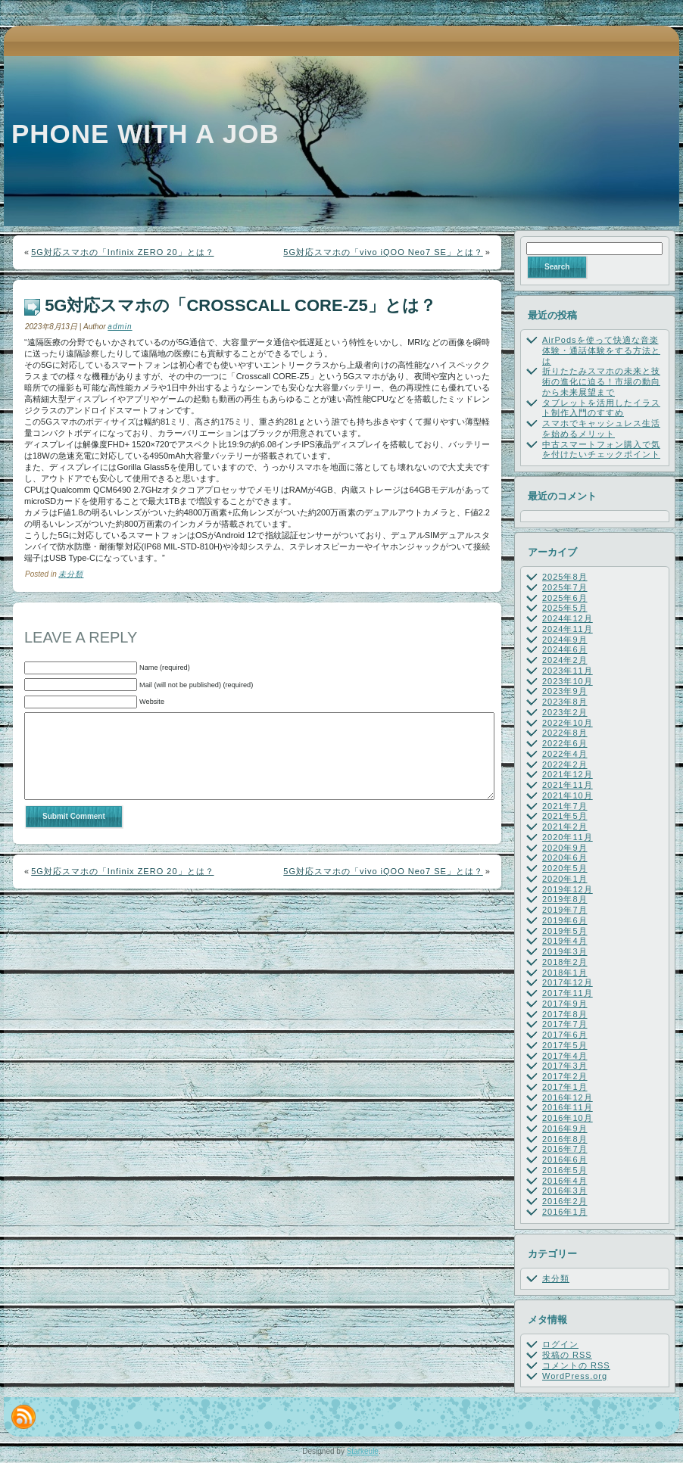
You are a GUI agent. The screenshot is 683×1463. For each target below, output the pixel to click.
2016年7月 (565, 1148)
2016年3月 (565, 1190)
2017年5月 (565, 1045)
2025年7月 (565, 587)
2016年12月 (567, 1097)
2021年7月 (565, 806)
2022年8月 (565, 732)
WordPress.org (574, 1376)
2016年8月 (565, 1139)
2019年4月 (565, 940)
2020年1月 (565, 878)
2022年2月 (565, 764)
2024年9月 (565, 639)
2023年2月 (565, 712)
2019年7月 (565, 909)
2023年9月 (565, 691)
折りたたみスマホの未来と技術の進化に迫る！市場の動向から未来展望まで (601, 381)
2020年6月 (565, 857)
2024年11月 (567, 628)
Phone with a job (145, 133)
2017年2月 (565, 1076)
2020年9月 (565, 847)
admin (120, 326)
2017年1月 (565, 1086)
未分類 (70, 574)
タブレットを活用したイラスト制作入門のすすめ (601, 408)
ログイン (560, 1344)
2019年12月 (567, 889)
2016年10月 (567, 1117)
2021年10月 (567, 795)
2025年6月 (565, 597)
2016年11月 (567, 1107)
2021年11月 (567, 784)
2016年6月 (565, 1159)
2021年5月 (565, 815)
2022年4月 (565, 753)
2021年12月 (567, 774)
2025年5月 (565, 607)
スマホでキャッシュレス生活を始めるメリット (601, 428)
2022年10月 (567, 722)
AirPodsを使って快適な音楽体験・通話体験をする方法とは (601, 350)
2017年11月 (567, 993)
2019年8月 (565, 899)
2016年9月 (565, 1128)
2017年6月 (565, 1034)
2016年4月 (565, 1180)
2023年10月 (567, 681)
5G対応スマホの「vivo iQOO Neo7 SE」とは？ (383, 252)
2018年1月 (565, 972)
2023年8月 (565, 701)
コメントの (576, 1365)
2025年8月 (565, 576)
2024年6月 (565, 649)
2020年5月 (565, 868)
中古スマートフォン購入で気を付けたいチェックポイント (601, 449)
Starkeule (363, 1451)
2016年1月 (565, 1211)
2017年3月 (565, 1065)
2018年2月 (565, 962)
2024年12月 (567, 618)
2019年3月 (565, 951)
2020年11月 (567, 837)
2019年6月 (565, 920)
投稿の (567, 1354)
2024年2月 (565, 660)
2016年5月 (565, 1170)
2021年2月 (565, 826)
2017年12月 (567, 982)
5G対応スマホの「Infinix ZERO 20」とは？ (122, 252)
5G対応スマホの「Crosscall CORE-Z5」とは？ (240, 305)
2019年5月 (565, 930)
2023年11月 (567, 670)
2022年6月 (565, 743)
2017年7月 (565, 1024)
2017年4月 (565, 1055)
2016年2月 (565, 1201)
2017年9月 (565, 1003)
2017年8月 (565, 1014)
